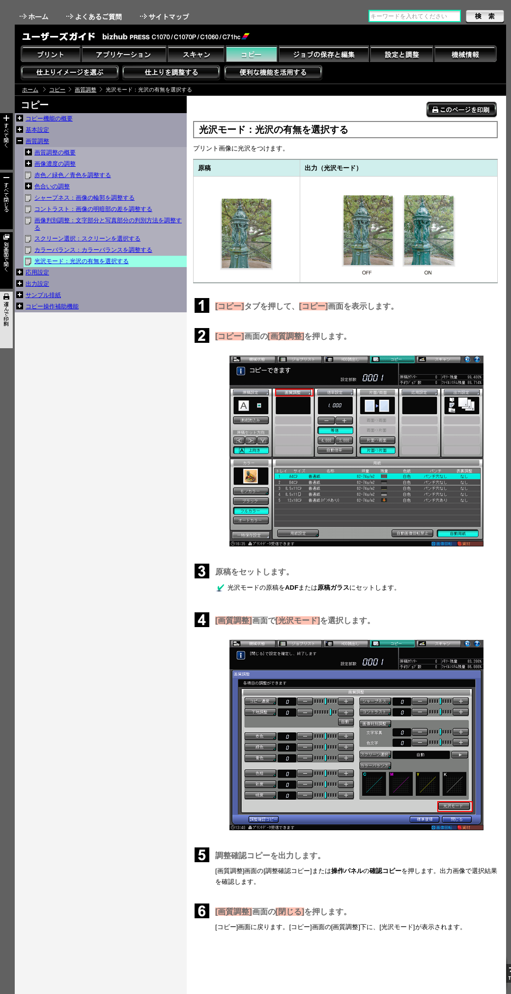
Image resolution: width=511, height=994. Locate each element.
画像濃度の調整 (55, 164)
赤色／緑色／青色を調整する (72, 175)
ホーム (35, 16)
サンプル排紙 (43, 295)
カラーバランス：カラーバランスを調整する (93, 250)
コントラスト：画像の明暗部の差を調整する (93, 209)
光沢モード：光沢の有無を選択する (81, 261)
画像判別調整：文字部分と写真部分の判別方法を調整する (108, 224)
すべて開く (6, 141)
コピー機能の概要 (49, 118)
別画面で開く (6, 260)
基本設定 (37, 130)
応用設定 (37, 272)
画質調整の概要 (55, 152)
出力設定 (37, 284)
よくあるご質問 (95, 16)
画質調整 (85, 89)
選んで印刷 (6, 320)
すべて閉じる (6, 201)
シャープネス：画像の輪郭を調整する (84, 198)
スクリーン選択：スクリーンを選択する (87, 238)
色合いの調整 (52, 186)
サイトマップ (165, 16)
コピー (57, 89)
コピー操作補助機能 (52, 306)
